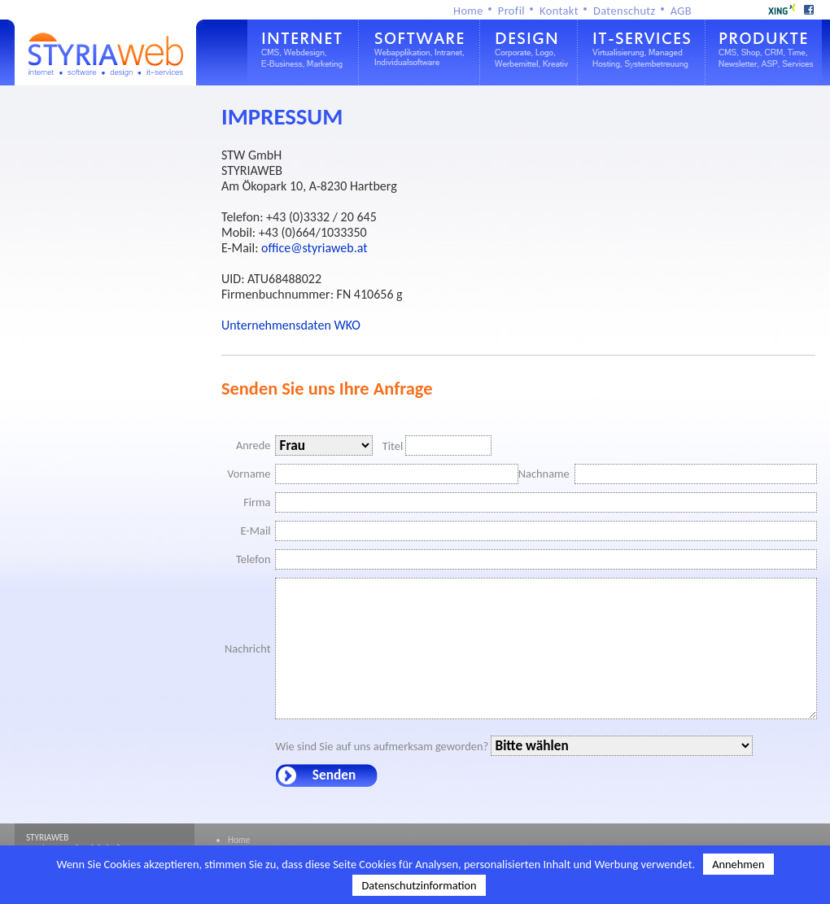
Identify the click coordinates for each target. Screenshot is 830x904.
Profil (511, 10)
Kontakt (559, 10)
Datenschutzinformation (418, 885)
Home (468, 10)
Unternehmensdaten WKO (290, 325)
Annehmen (738, 864)
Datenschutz (624, 10)
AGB (681, 10)
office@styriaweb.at (314, 247)
